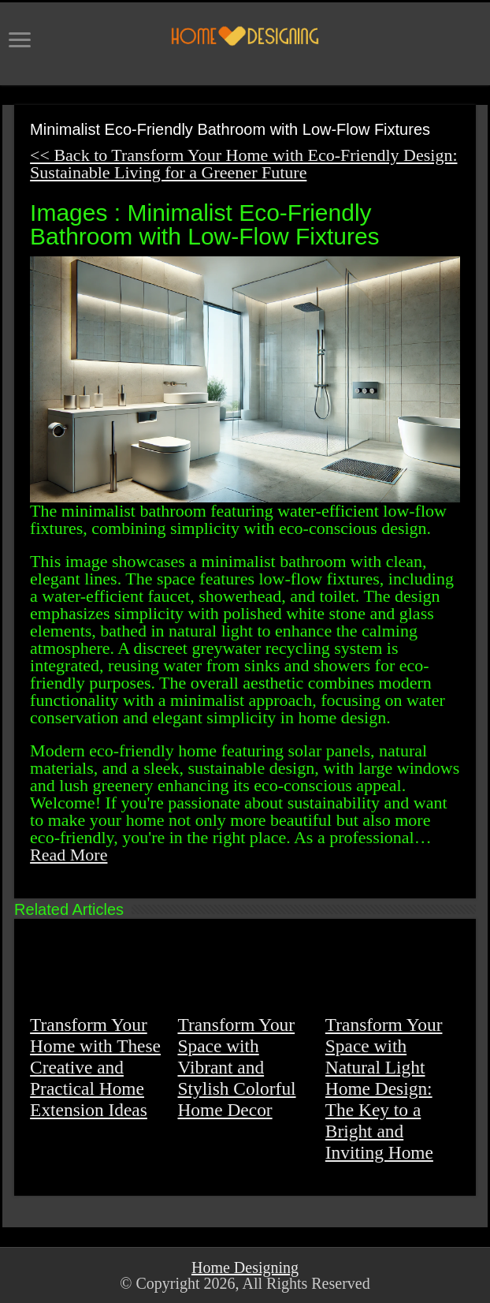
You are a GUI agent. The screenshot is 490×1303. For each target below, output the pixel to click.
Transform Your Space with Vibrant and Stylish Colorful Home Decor (236, 1067)
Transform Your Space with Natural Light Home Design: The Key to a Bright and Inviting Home (384, 1088)
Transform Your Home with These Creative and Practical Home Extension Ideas (95, 1067)
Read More (68, 854)
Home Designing (245, 1267)
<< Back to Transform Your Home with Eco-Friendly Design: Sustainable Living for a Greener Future (243, 163)
